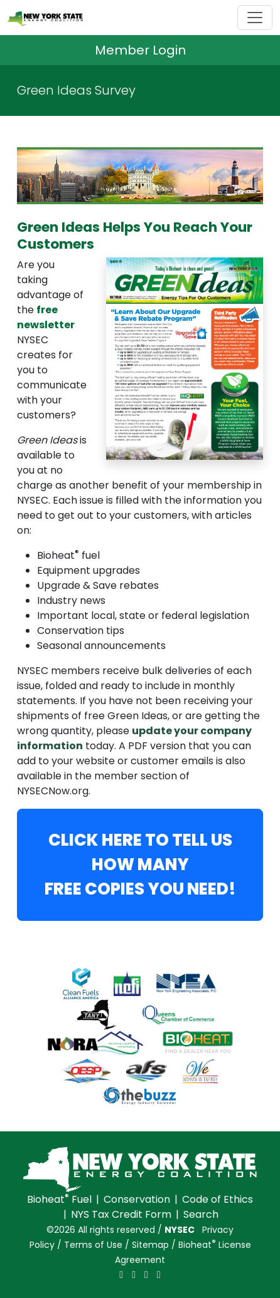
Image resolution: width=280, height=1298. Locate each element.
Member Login (140, 50)
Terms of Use (93, 1244)
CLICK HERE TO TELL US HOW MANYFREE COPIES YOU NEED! (140, 864)
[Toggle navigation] (254, 17)
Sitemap (150, 1244)
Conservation (137, 1199)
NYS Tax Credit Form (121, 1214)
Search (200, 1214)
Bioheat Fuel (59, 1199)
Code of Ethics (217, 1199)
